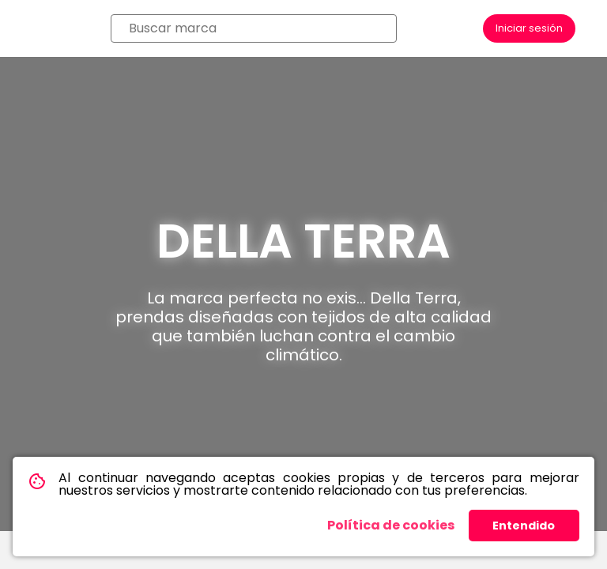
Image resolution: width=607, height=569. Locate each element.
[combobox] (253, 28)
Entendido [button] (523, 525)
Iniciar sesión (529, 28)
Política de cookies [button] (390, 525)
